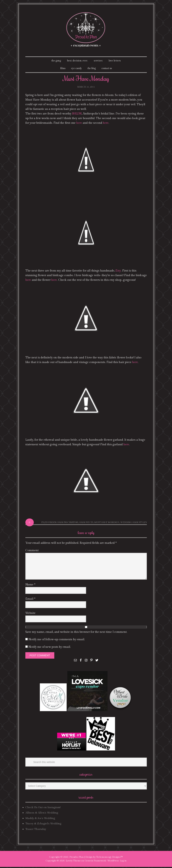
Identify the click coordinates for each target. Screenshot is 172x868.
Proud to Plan (76, 858)
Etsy (118, 271)
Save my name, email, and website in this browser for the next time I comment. (76, 633)
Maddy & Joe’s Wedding (40, 819)
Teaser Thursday (35, 829)
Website (30, 614)
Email (30, 599)
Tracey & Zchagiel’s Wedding (43, 824)
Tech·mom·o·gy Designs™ (109, 858)
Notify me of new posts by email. (49, 648)
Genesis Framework (95, 861)
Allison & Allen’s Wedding (41, 813)
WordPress (113, 861)
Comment (32, 551)
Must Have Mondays (106, 523)
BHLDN (77, 114)
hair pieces (86, 523)
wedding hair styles (133, 523)
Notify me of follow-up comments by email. (56, 640)
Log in (123, 861)
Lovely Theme (73, 861)
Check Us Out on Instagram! (43, 808)
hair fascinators (67, 523)
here (79, 124)
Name (30, 585)
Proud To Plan (86, 29)
